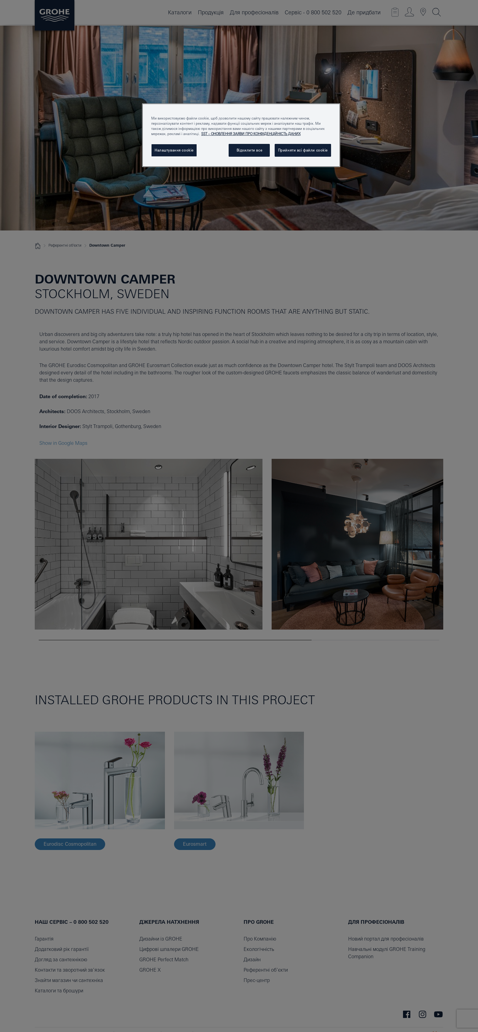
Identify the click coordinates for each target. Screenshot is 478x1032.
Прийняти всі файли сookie (303, 150)
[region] (241, 135)
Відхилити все (249, 150)
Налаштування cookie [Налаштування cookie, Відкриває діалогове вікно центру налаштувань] (174, 150)
